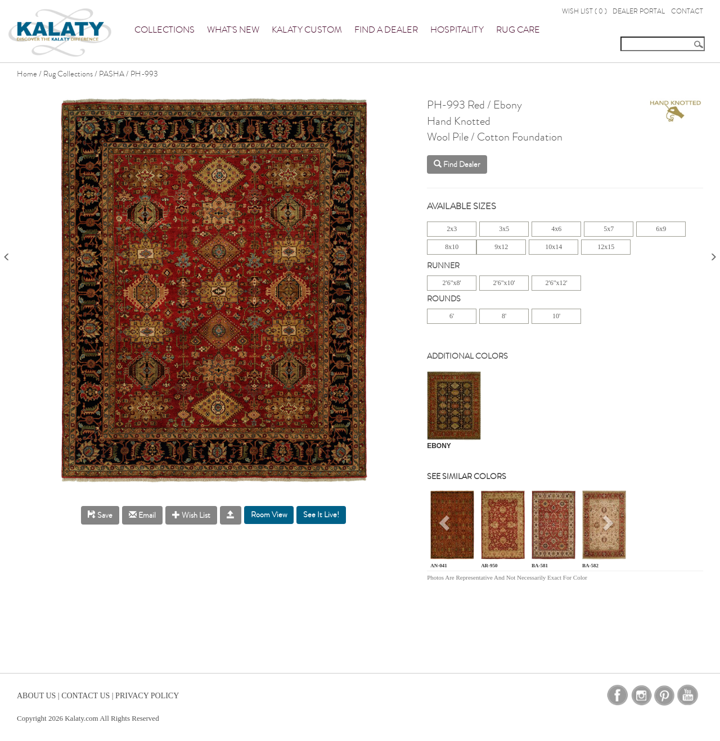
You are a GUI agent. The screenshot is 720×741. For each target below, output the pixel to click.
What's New (233, 30)
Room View (269, 514)
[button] (445, 527)
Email (142, 515)
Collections (164, 30)
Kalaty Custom (307, 30)
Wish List (191, 515)
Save (100, 515)
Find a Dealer (386, 30)
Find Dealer (457, 164)
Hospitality (457, 30)
